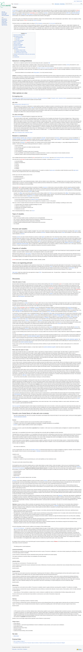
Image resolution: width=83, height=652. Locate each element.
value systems (28, 253)
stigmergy (24, 375)
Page (12, 3)
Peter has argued (15, 405)
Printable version (4, 22)
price (60, 283)
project (32, 199)
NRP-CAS (68, 12)
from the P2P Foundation (18, 528)
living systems (36, 72)
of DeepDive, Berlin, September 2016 (58, 98)
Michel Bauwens (18, 116)
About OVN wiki (19, 649)
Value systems (30, 14)
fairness (28, 140)
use (36, 12)
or (45, 67)
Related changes (4, 20)
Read (53, 3)
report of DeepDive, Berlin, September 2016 (23, 132)
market (23, 14)
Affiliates (66, 242)
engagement (29, 195)
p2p (18, 10)
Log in (75, 1)
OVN (14, 10)
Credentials (38, 451)
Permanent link (4, 23)
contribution (24, 139)
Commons (14, 480)
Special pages (4, 21)
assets (63, 232)
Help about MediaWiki (5, 15)
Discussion (16, 3)
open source (52, 170)
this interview (51, 23)
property (76, 230)
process (45, 12)
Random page (4, 14)
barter (56, 69)
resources (45, 187)
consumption (32, 12)
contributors (59, 139)
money (77, 10)
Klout (33, 210)
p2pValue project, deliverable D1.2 (21, 104)
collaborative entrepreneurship (22, 243)
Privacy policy (14, 649)
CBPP (32, 107)
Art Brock (14, 259)
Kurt (26, 142)
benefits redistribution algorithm (34, 336)
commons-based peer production (20, 416)
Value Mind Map (45, 157)
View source (57, 3)
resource (51, 326)
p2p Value (22, 159)
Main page (3, 11)
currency (14, 11)
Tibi (49, 62)
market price (78, 289)
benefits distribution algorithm (18, 137)
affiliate (21, 193)
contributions (29, 137)
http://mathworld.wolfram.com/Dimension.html (63, 157)
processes (43, 232)
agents (43, 236)
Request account (79, 1)
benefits (43, 137)
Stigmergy (56, 505)
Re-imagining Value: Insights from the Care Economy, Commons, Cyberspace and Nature (29, 98)
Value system (14, 272)
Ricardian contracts (35, 449)
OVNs (51, 266)
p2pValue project (55, 159)
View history (62, 3)
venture (36, 199)
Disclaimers (25, 649)
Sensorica (40, 23)
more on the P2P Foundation (17, 468)
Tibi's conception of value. (19, 641)
